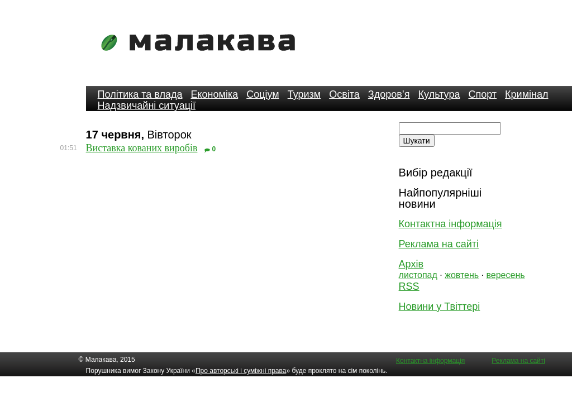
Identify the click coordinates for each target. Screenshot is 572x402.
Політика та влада (140, 94)
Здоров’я (389, 94)
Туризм (304, 94)
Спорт (482, 94)
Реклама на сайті (439, 244)
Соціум (262, 94)
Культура (439, 94)
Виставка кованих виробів (142, 148)
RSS (409, 286)
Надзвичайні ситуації (147, 105)
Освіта (344, 94)
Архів (411, 264)
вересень (505, 275)
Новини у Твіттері (439, 306)
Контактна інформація (450, 223)
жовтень (462, 275)
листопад (418, 275)
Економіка (214, 94)
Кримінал (526, 94)
